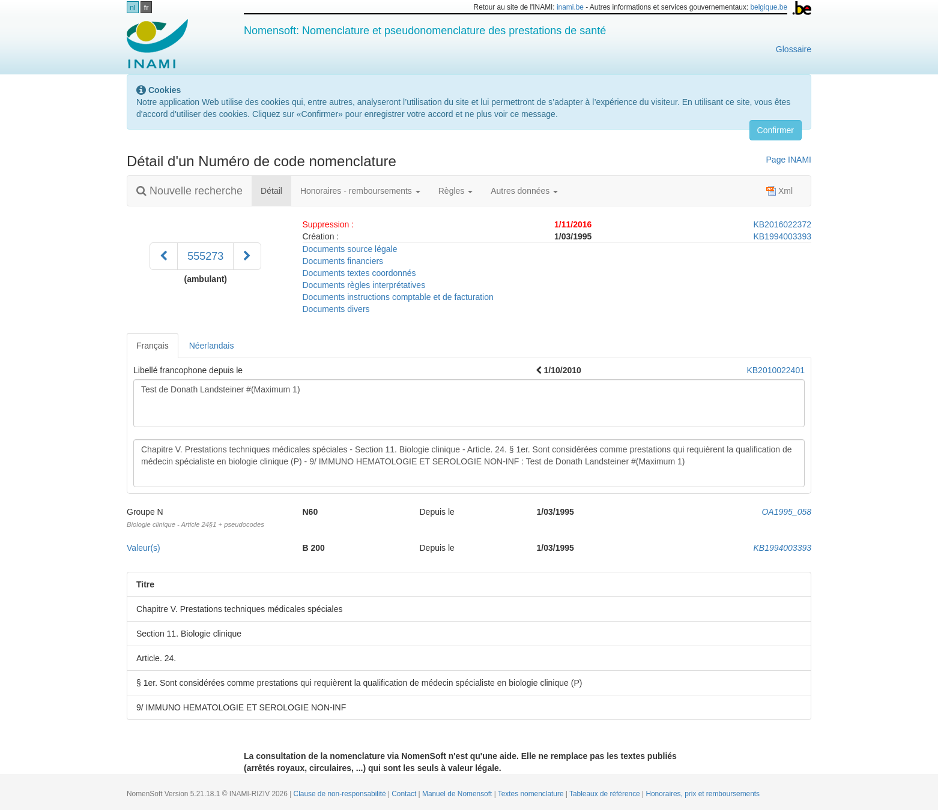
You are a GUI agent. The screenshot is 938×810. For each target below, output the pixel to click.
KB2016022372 (782, 224)
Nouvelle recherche (189, 191)
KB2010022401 (775, 370)
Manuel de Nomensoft (458, 794)
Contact (405, 794)
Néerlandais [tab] (211, 345)
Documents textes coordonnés (359, 273)
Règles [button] (455, 191)
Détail (276, 190)
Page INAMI (788, 159)
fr (146, 7)
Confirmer (775, 130)
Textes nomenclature (532, 794)
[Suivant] (247, 256)
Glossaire (793, 49)
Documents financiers (343, 261)
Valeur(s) (143, 548)
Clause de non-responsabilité (341, 794)
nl (133, 7)
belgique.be (769, 7)
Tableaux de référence (605, 794)
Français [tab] (152, 345)
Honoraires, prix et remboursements (703, 794)
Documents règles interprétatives (364, 285)
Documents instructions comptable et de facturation (398, 297)
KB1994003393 (782, 236)
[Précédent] (164, 256)
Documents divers (336, 309)
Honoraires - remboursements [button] (360, 191)
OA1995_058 (786, 512)
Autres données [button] (524, 191)
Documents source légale (350, 249)
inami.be (570, 7)
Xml (779, 191)
